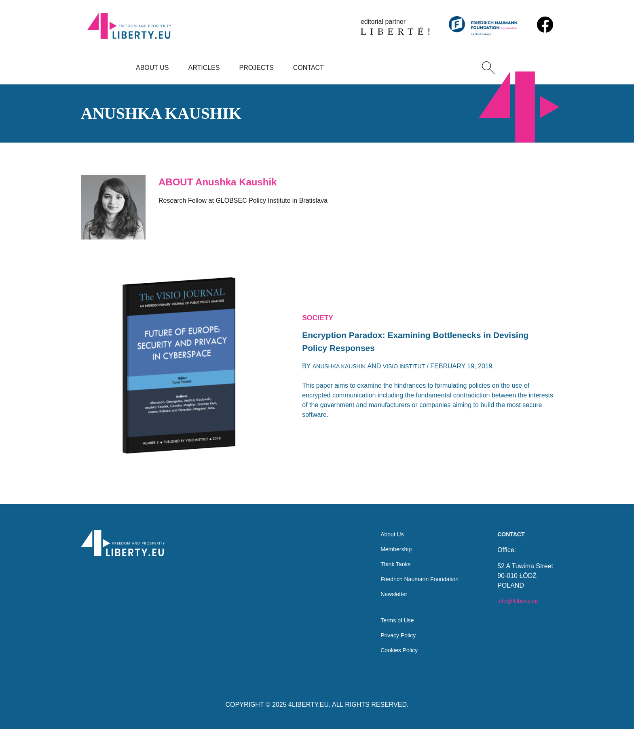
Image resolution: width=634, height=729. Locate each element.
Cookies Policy (391, 649)
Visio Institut (414, 369)
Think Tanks (387, 556)
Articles (204, 67)
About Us (152, 67)
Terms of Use (389, 617)
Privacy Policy (390, 633)
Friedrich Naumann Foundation (414, 572)
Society (320, 315)
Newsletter (385, 588)
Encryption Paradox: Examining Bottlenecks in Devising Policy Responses (410, 342)
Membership (387, 539)
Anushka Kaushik (342, 369)
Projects (256, 67)
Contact (308, 67)
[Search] (488, 68)
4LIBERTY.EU (308, 704)
